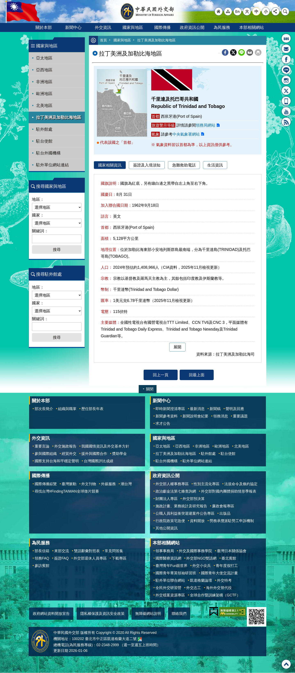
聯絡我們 (179, 614)
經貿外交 (69, 454)
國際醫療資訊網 (168, 558)
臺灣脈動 (69, 484)
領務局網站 (205, 125)
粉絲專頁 (286, 59)
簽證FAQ (61, 558)
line (241, 52)
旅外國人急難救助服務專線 (286, 38)
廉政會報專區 (223, 506)
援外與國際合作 (94, 454)
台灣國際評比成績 (98, 461)
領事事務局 (164, 551)
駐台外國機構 (48, 153)
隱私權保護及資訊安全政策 (102, 614)
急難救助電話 (184, 165)
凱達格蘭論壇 (201, 581)
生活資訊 (215, 165)
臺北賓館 (228, 558)
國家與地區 (133, 27)
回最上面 (196, 375)
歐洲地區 (44, 93)
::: (31, 42)
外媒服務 (108, 484)
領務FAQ (42, 558)
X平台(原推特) (286, 90)
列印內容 (258, 52)
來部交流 (61, 551)
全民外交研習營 (168, 588)
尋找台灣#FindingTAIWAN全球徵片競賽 (67, 491)
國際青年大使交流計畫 (219, 573)
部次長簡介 (44, 409)
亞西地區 (44, 70)
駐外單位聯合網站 (170, 581)
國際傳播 (162, 27)
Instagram (286, 80)
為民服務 (222, 27)
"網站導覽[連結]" (228, 11)
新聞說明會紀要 (195, 416)
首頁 (103, 40)
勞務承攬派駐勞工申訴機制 (232, 521)
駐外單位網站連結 (52, 165)
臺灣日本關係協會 (231, 551)
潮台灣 (126, 484)
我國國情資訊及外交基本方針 (105, 446)
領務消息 (220, 416)
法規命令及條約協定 (241, 484)
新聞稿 (215, 409)
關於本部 (43, 27)
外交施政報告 (65, 446)
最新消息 (197, 409)
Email (249, 52)
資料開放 (197, 521)
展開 (177, 347)
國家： (38, 215)
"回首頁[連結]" (218, 11)
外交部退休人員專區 (90, 558)
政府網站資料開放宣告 (51, 614)
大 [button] (247, 11)
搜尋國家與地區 (51, 186)
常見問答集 (114, 551)
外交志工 (193, 588)
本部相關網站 (251, 27)
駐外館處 (44, 129)
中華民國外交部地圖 (140, 639)
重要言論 (42, 446)
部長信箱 (286, 48)
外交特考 (224, 581)
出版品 (224, 514)
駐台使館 (44, 141)
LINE (286, 69)
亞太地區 (44, 58)
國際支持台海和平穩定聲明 (57, 461)
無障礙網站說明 (148, 614)
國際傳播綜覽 (46, 484)
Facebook (225, 52)
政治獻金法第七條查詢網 (175, 491)
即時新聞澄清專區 (170, 409)
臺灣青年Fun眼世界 (171, 566)
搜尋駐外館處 (49, 274)
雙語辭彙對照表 (87, 551)
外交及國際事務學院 (195, 551)
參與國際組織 (46, 454)
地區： (38, 199)
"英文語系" (237, 11)
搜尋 (285, 11)
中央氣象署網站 (186, 134)
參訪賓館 (42, 566)
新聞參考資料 (166, 416)
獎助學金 (119, 454)
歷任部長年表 (92, 409)
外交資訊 (103, 27)
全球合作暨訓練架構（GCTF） (215, 595)
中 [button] (256, 11)
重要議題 (240, 416)
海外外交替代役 (219, 588)
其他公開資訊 (166, 528)
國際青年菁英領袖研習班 (175, 573)
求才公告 (162, 424)
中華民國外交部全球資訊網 (147, 11)
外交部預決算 (194, 499)
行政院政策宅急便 (170, 521)
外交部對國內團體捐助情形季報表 (228, 491)
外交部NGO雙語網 (201, 558)
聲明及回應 (235, 409)
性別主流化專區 (206, 484)
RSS (286, 121)
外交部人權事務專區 (172, 484)
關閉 (149, 389)
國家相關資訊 (109, 165)
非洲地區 (44, 81)
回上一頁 (160, 375)
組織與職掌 (67, 409)
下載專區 (119, 558)
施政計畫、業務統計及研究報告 (181, 506)
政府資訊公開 (192, 27)
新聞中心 (73, 27)
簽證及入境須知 (146, 165)
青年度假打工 (227, 566)
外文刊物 (88, 484)
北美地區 (44, 105)
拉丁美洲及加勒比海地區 (58, 117)
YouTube (286, 111)
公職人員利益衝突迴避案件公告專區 (184, 514)
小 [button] (266, 11)
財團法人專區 (166, 499)
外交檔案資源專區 (170, 595)
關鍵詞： (40, 231)
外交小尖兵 (201, 566)
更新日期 (60, 651)
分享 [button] (275, 11)
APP (286, 100)
